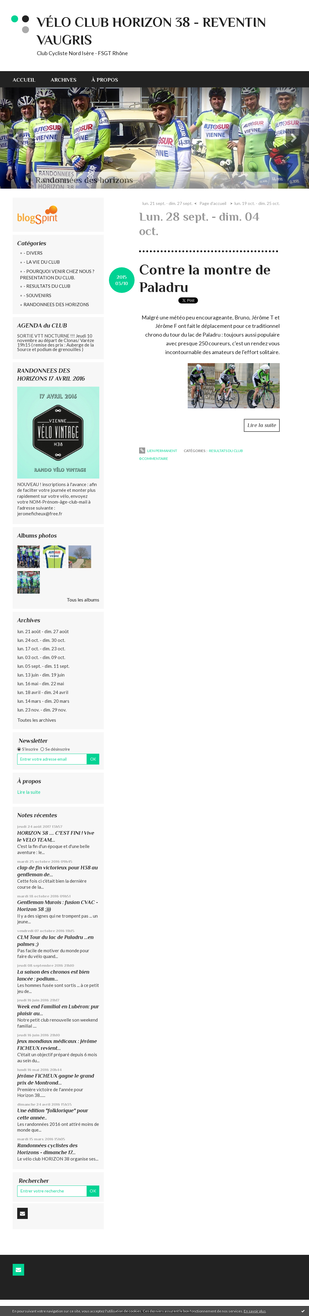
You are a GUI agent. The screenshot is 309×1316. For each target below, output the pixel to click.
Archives (63, 80)
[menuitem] (28, 79)
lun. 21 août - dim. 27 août (43, 631)
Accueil (24, 80)
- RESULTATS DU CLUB (47, 286)
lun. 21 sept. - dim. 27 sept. (167, 203)
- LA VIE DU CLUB (42, 262)
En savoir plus (255, 1311)
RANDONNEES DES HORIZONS (56, 304)
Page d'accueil (212, 203)
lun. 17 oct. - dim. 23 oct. (41, 648)
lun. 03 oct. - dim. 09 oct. (41, 657)
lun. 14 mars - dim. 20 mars (43, 701)
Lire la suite (28, 792)
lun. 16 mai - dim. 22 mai (40, 683)
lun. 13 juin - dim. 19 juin (41, 674)
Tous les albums (83, 599)
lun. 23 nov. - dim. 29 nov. (41, 709)
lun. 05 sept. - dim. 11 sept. (43, 666)
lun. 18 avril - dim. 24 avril (42, 692)
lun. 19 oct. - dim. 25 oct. (257, 203)
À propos (104, 80)
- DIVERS (33, 253)
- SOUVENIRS (37, 295)
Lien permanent (158, 450)
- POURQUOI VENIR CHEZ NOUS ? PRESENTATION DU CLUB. (57, 274)
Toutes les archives (36, 720)
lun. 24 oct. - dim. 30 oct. (41, 640)
